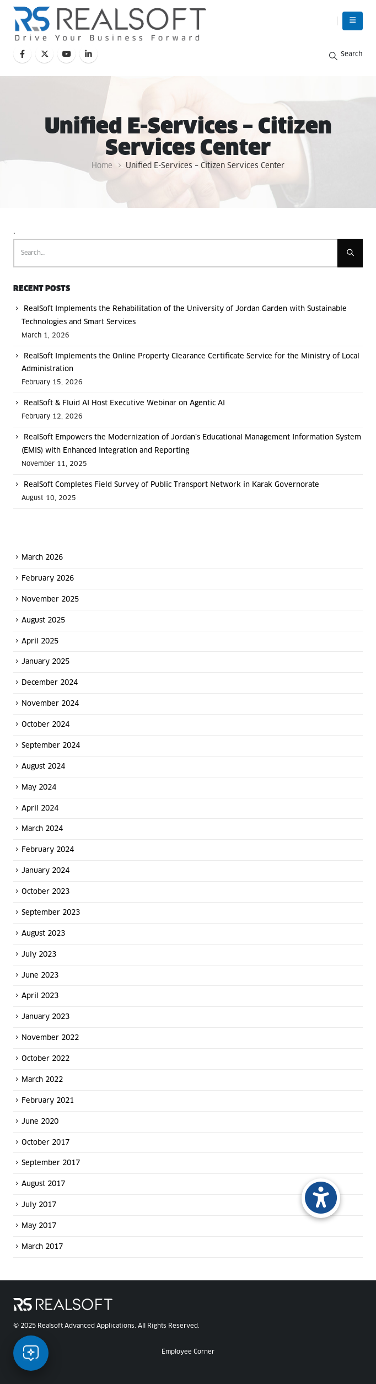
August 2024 (43, 766)
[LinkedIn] (88, 54)
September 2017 (51, 1163)
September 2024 (51, 745)
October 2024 (45, 724)
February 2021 (48, 1100)
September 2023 (51, 912)
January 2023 (45, 1017)
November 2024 (50, 703)
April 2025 (40, 641)
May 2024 (39, 787)
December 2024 (50, 682)
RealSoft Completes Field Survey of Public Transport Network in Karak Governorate (171, 485)
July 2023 (39, 954)
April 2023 (40, 996)
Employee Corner (188, 1352)
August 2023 (43, 933)
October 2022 (45, 1059)
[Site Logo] (109, 24)
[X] (44, 54)
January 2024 (45, 871)
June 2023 (40, 975)
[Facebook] (22, 54)
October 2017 (45, 1142)
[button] (352, 21)
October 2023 (45, 891)
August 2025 (43, 620)
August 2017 (43, 1184)
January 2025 (45, 662)
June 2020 (40, 1121)
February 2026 (48, 578)
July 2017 (39, 1205)
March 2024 (42, 829)
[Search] (350, 253)
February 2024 (48, 850)
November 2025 (50, 599)
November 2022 (50, 1038)
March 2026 (42, 557)
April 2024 (40, 808)
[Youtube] (66, 54)
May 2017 (39, 1226)
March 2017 (42, 1247)
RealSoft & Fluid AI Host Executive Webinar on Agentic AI (124, 403)
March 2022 (42, 1079)
